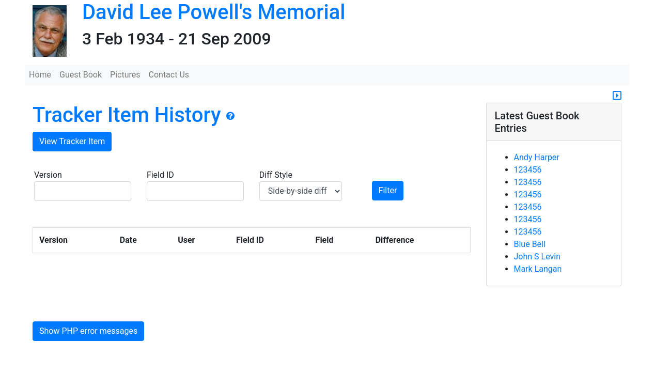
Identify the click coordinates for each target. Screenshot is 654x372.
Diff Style (300, 185)
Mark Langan (538, 269)
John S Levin (537, 256)
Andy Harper (536, 157)
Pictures (125, 75)
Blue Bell (530, 244)
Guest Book (80, 75)
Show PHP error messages (88, 331)
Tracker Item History (127, 115)
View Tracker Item (72, 141)
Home (40, 75)
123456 (528, 170)
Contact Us (169, 75)
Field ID (195, 185)
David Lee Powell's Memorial (213, 12)
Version (82, 185)
